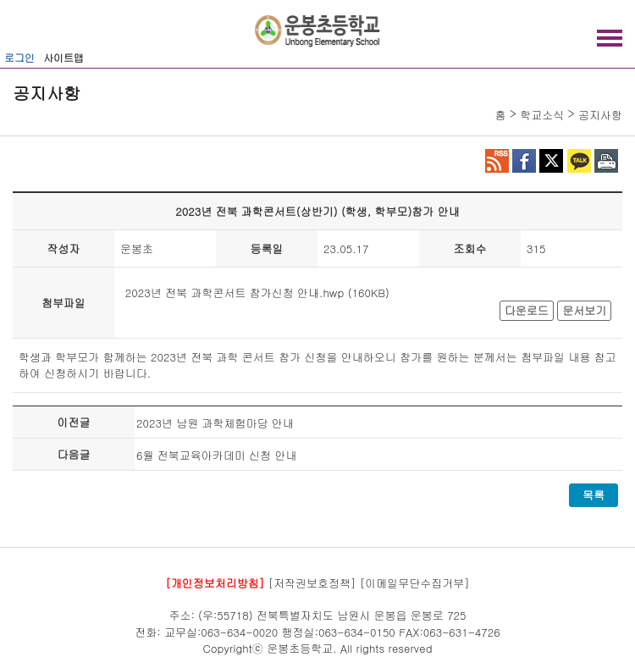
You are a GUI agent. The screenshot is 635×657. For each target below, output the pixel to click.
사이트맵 (63, 57)
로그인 (19, 57)
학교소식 (542, 115)
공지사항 (600, 115)
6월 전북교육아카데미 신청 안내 (216, 455)
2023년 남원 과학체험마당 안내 (215, 423)
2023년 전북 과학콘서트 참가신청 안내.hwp (235, 292)
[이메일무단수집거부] (415, 582)
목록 (594, 495)
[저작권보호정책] (312, 582)
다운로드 (527, 310)
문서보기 (584, 310)
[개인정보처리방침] (214, 582)
